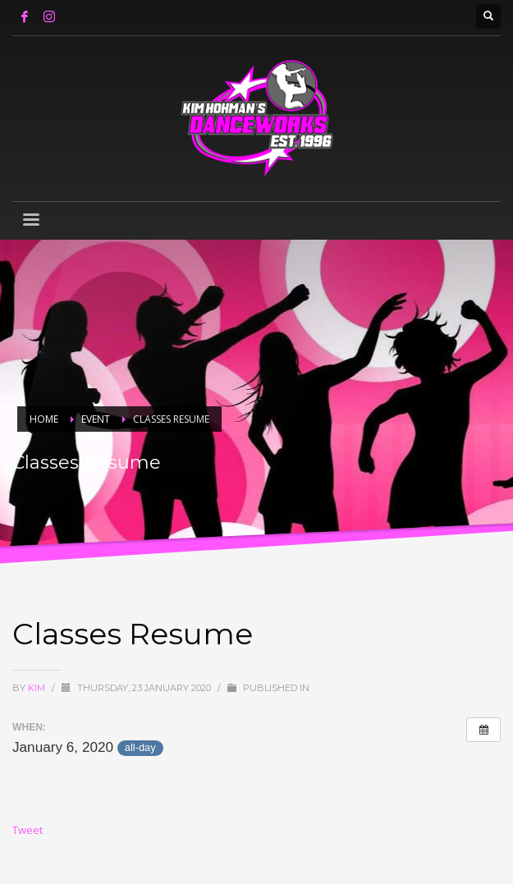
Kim (38, 688)
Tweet (27, 829)
